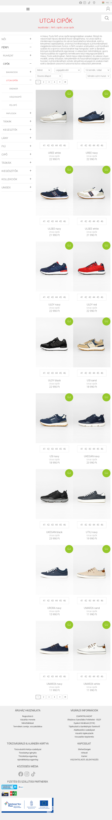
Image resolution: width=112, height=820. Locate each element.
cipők (59, 27)
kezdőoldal (43, 27)
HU (105, 2)
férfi (53, 27)
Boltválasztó (95, 2)
